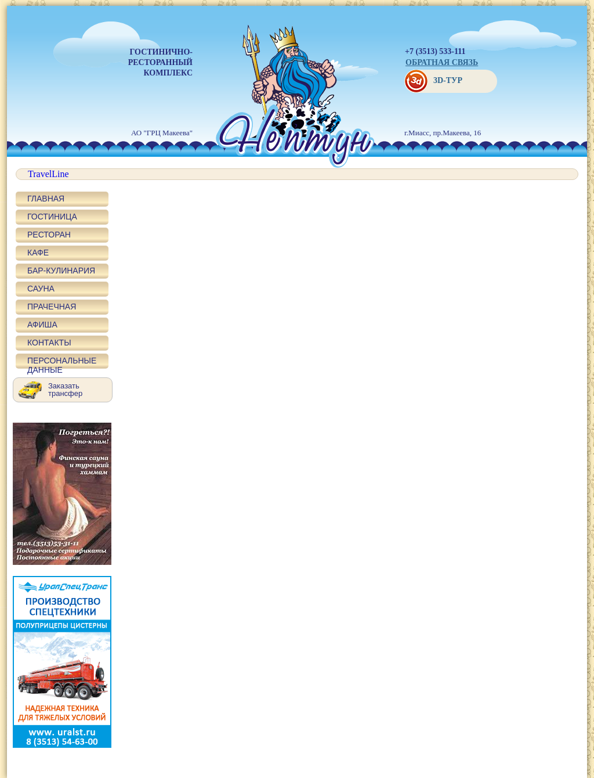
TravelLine (48, 174)
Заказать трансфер (65, 389)
